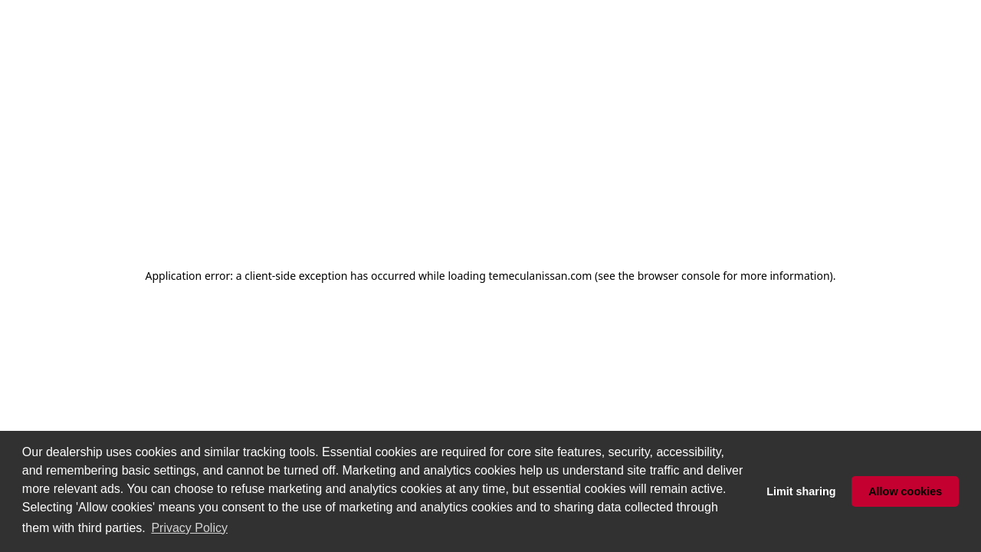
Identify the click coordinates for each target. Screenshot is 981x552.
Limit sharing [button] (800, 491)
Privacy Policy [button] (189, 527)
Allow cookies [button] (905, 491)
